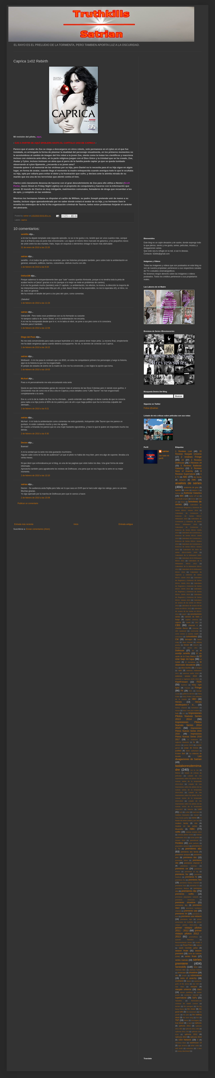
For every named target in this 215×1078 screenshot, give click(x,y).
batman (178, 493)
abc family (197, 477)
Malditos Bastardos (182, 815)
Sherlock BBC (180, 970)
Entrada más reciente (23, 524)
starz (199, 989)
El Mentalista (190, 662)
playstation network (182, 846)
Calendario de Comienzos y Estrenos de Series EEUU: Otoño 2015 (188, 535)
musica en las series (186, 826)
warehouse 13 (196, 1043)
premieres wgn (186, 919)
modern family (181, 823)
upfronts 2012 (191, 1034)
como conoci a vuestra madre (187, 634)
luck (180, 812)
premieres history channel (189, 883)
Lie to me (195, 770)
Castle (188, 622)
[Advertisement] (73, 514)
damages (188, 639)
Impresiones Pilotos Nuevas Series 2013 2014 (188, 716)
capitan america (191, 620)
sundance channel (191, 995)
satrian (24, 256)
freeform (184, 685)
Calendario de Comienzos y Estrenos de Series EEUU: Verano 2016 (188, 547)
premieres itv (194, 885)
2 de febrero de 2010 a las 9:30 (35, 433)
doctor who (192, 648)
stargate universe (183, 989)
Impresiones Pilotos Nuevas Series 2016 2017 (188, 737)
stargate (194, 987)
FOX (199, 681)
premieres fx (191, 877)
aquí (39, 136)
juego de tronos (191, 748)
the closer (191, 1009)
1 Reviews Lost (183, 451)
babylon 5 (195, 490)
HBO (194, 699)
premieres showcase (185, 900)
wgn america (183, 1045)
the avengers (188, 1006)
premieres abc (193, 848)
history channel (181, 708)
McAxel (24, 378)
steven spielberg (186, 992)
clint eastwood (180, 631)
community (194, 631)
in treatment (193, 739)
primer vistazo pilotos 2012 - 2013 (188, 933)
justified (178, 751)
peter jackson (194, 843)
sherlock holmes (196, 970)
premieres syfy (190, 911)
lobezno (190, 809)
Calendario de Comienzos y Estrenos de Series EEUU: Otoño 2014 (188, 530)
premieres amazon (182, 855)
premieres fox (181, 874)
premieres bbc (190, 857)
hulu (177, 713)
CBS (177, 625)
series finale (191, 956)
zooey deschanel (184, 1051)
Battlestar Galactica (193, 493)
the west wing (188, 1017)
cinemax (196, 628)
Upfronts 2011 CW (182, 1031)
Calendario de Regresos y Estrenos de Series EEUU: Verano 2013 (188, 597)
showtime (193, 972)
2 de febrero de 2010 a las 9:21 (35, 408)
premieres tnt (181, 913)
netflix (178, 832)
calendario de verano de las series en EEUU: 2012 (188, 611)
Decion (24, 442)
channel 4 (193, 625)
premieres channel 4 (193, 863)
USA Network (184, 1040)
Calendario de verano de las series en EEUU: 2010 (188, 603)
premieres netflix (184, 894)
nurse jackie (194, 837)
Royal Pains (188, 945)
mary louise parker (182, 818)
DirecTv (196, 645)
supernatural (181, 998)
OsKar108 (25, 276)
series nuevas (181, 960)
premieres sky (181, 905)
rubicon (199, 945)
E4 (193, 651)
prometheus (193, 937)
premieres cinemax (189, 866)
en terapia (198, 668)
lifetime (177, 773)
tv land (189, 1023)
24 (183, 460)
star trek (196, 984)
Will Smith (179, 1048)
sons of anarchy (188, 978)
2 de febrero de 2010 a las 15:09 (35, 498)
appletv (178, 490)
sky (176, 975)
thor (197, 1017)
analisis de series (188, 483)
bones (193, 499)
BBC (182, 496)
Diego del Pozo (28, 337)
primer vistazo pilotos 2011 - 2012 (188, 929)
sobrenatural (196, 975)
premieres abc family (189, 852)
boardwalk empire (181, 499)
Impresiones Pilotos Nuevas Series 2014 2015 (188, 725)
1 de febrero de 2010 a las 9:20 (35, 267)
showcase (182, 973)
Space (189, 981)
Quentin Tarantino (184, 940)
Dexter (186, 645)
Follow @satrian (151, 408)
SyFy (194, 998)
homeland (194, 708)
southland (179, 981)
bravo (183, 502)
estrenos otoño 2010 (191, 673)
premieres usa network (191, 916)
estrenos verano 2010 (186, 676)
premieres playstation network (186, 897)
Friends (187, 688)
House (177, 710)
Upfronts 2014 (196, 1037)
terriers (177, 1006)
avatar (187, 490)
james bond (188, 745)
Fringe (198, 687)
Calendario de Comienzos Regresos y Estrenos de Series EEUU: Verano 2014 (188, 507)
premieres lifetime (182, 888)
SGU (196, 967)
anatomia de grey (191, 487)
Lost (200, 809)
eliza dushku (186, 668)
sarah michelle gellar (188, 948)
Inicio (76, 524)
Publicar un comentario (28, 503)
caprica (24, 220)
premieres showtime (185, 902)
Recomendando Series (183, 942)
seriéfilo (25, 234)
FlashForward (181, 682)
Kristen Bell (180, 753)
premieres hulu (180, 885)
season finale (181, 951)
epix (180, 670)
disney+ (178, 648)
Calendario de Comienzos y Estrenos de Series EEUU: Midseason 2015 (188, 516)
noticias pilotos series (185, 835)
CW (177, 639)
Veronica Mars (180, 1043)
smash (184, 975)
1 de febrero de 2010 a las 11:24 (35, 303)
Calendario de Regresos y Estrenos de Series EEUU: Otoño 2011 (188, 580)
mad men (196, 812)
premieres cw (181, 868)
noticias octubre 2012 (194, 832)
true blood (179, 1023)
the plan (186, 1015)
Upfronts (198, 1023)
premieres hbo (195, 880)
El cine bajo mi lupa (188, 658)
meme (194, 818)
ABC (185, 477)
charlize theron (181, 628)
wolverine (189, 1048)
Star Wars (179, 987)
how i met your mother (191, 710)
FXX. (190, 691)
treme (186, 1020)
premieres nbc (189, 891)
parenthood (194, 840)
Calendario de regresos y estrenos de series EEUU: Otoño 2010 (188, 575)
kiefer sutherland (192, 751)
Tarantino (178, 1001)
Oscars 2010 (180, 840)
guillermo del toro (188, 694)
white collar (195, 1045)
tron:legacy (195, 1020)
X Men (199, 1048)
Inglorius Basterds (182, 742)
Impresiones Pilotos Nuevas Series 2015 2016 (188, 731)
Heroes (178, 702)
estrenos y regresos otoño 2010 (187, 679)
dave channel (188, 642)
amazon (182, 480)
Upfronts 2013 (181, 1037)
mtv (195, 823)
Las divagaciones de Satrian (188, 757)
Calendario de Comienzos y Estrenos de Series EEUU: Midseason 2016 (188, 521)
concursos (179, 637)
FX (182, 691)
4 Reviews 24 (195, 463)
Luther (187, 812)
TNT (177, 1020)
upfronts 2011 (185, 1026)
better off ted (194, 496)
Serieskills (180, 967)
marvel (196, 815)
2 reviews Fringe (191, 456)
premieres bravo (181, 860)
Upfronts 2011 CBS (192, 1029)
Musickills (179, 829)
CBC (196, 622)
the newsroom (191, 1012)
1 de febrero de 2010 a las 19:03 (35, 369)
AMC (194, 480)
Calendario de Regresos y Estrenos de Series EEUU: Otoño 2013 (188, 591)
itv (194, 742)
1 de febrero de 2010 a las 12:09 (35, 328)
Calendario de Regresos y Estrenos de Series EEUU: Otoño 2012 (188, 586)
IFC (184, 713)
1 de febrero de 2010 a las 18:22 (35, 347)
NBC (192, 829)
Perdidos (179, 843)
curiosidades (191, 636)
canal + (184, 614)
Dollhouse (179, 650)
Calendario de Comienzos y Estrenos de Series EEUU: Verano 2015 (188, 541)
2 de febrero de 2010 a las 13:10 (35, 475)
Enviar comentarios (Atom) (38, 529)
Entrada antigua (126, 524)
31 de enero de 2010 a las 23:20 (35, 247)
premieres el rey (191, 871)
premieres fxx (180, 880)
